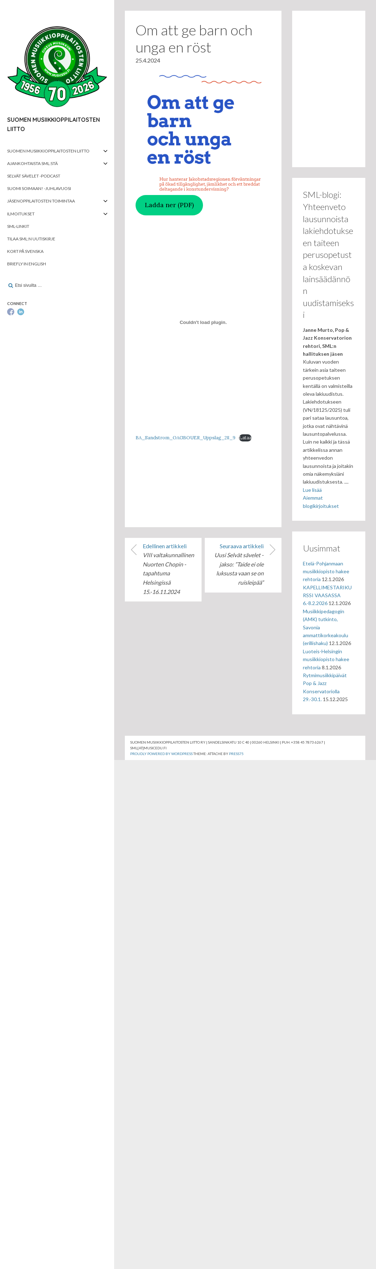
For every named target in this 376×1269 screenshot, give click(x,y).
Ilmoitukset (21, 213)
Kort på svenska (25, 251)
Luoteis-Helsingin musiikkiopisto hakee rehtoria (326, 659)
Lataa (245, 438)
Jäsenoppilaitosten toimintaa (41, 201)
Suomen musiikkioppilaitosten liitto (48, 151)
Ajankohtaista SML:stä (32, 163)
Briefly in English (26, 263)
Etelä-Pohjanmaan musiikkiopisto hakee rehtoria (326, 571)
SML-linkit (18, 226)
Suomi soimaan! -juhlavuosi (39, 188)
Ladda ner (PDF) (169, 205)
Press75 (236, 753)
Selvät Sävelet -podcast (33, 176)
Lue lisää (312, 490)
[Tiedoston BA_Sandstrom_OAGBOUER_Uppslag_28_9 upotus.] (203, 322)
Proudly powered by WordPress (161, 753)
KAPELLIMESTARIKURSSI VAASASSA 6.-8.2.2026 (327, 595)
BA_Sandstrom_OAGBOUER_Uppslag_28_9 (185, 438)
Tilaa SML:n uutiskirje (31, 238)
